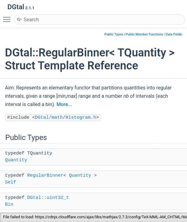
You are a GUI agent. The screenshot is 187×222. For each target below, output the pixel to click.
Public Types (113, 34)
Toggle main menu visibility (8, 17)
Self (10, 182)
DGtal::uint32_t (48, 197)
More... (64, 104)
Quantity (16, 160)
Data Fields (174, 34)
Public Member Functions (144, 34)
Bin (9, 204)
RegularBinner (45, 175)
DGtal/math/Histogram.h (65, 117)
